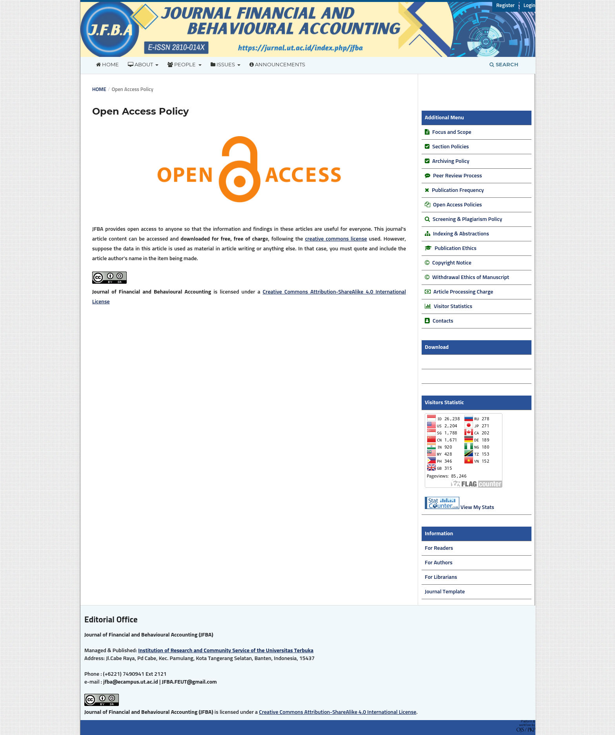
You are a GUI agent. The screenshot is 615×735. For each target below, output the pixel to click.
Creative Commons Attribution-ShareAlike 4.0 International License (337, 712)
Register (505, 5)
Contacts (443, 321)
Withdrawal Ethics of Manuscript (470, 277)
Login (529, 5)
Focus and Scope (451, 132)
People (182, 64)
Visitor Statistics (453, 306)
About (141, 64)
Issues (223, 64)
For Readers (439, 548)
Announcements (277, 64)
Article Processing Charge (463, 292)
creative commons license (336, 239)
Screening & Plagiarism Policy (467, 219)
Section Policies (450, 147)
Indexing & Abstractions (461, 234)
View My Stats (477, 507)
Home (107, 64)
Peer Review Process (457, 176)
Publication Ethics (456, 248)
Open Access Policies (457, 205)
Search (504, 64)
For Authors (439, 562)
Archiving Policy (450, 161)
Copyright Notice (451, 263)
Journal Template (445, 592)
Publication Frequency (458, 190)
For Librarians (441, 577)
